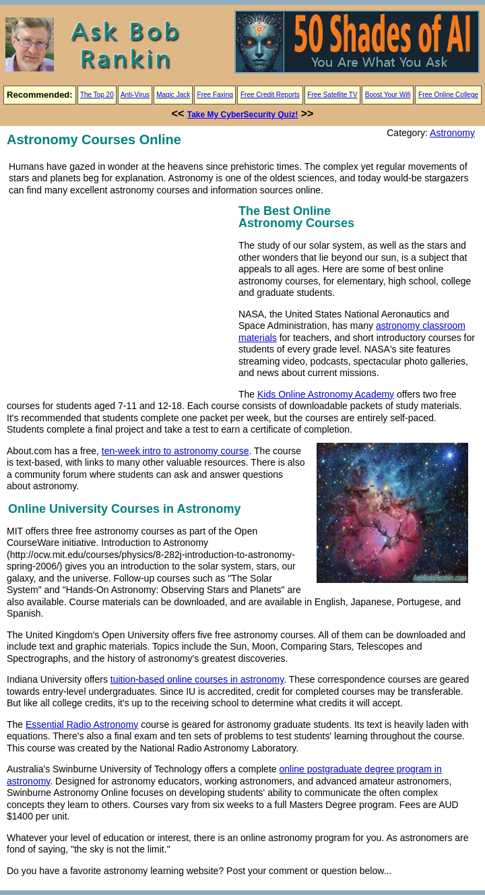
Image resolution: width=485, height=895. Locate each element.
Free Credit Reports (270, 94)
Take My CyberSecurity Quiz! (242, 114)
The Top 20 (97, 94)
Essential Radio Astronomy (82, 724)
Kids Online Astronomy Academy (325, 394)
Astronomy (452, 132)
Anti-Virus (135, 94)
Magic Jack (173, 94)
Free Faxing (215, 94)
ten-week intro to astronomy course (175, 450)
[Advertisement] (120, 296)
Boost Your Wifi (388, 94)
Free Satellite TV (332, 94)
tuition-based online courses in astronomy (197, 679)
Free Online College (448, 94)
